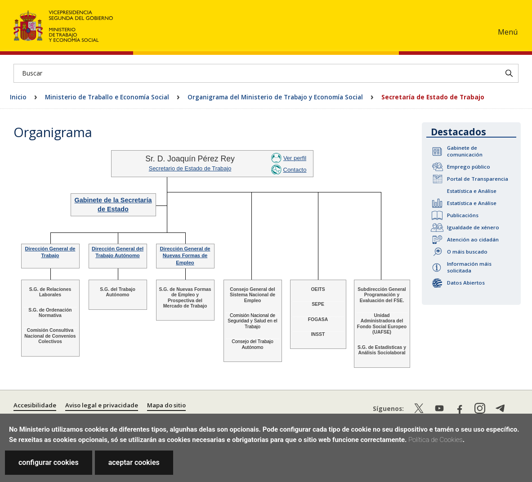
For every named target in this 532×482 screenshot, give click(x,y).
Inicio (18, 97)
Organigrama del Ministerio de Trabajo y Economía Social (275, 97)
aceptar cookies (134, 462)
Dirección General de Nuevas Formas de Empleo (185, 255)
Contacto (295, 169)
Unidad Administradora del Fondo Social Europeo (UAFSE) (382, 324)
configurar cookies (48, 462)
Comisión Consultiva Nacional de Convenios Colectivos (50, 336)
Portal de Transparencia (477, 178)
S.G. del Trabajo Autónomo (117, 292)
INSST (318, 334)
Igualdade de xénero (473, 227)
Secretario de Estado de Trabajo (190, 168)
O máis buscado (467, 251)
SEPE (318, 304)
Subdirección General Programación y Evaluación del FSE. (382, 295)
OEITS (318, 289)
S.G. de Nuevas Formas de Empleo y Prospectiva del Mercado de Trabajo (185, 297)
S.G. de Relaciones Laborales (50, 292)
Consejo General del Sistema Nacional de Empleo (252, 295)
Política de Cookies (435, 440)
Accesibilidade (34, 405)
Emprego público (468, 166)
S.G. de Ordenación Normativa (50, 313)
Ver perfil (294, 158)
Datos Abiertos (466, 282)
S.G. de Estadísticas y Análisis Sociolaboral (382, 350)
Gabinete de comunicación (465, 151)
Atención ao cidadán (473, 239)
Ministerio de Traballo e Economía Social (107, 97)
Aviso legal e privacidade (101, 405)
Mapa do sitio (166, 405)
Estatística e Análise (471, 190)
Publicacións (462, 215)
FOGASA (318, 319)
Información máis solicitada (469, 267)
